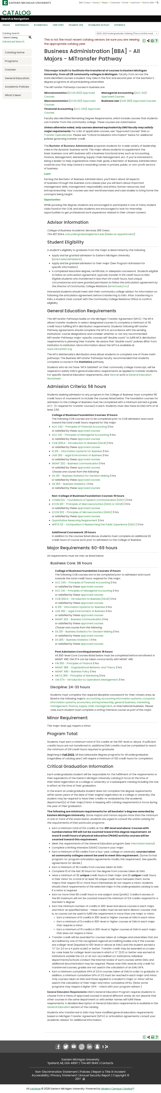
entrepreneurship (103, 702)
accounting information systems (121, 698)
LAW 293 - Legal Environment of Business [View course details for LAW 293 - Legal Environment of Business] (77, 455)
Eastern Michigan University (80, 1059)
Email (125, 2)
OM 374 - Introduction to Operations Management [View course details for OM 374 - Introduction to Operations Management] (86, 679)
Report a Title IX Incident (109, 1072)
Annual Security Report (94, 1075)
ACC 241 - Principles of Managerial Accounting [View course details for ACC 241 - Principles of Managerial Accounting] (80, 435)
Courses (10, 69)
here (113, 375)
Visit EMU (58, 25)
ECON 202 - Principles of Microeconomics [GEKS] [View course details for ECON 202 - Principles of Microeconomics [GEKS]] (82, 512)
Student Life (76, 25)
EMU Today (84, 2)
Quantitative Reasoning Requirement (74, 520)
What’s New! (13, 95)
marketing (143, 702)
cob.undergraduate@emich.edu (85, 234)
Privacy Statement (64, 1075)
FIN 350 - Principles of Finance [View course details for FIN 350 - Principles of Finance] (73, 663)
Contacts (106, 1063)
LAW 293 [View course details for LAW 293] (126, 101)
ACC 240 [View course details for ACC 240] (80, 109)
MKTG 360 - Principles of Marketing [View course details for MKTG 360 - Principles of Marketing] (77, 675)
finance (73, 706)
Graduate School (98, 25)
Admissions (22, 25)
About (6, 25)
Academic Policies (17, 87)
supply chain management (95, 706)
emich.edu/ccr (118, 286)
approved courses (89, 431)
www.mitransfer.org (59, 349)
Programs (11, 61)
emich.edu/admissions (66, 259)
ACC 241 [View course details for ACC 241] (140, 93)
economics (84, 702)
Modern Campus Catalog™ (117, 1088)
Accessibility (40, 1075)
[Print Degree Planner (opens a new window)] (144, 40)
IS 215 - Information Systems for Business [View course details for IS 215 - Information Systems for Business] (77, 451)
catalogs (35, 1088)
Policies (85, 1072)
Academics (41, 25)
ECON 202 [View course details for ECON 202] (74, 93)
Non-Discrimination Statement (56, 1072)
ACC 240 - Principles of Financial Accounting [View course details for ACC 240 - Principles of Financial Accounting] (79, 426)
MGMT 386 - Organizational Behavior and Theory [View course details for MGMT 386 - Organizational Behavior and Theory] (85, 667)
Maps (105, 2)
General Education (17, 78)
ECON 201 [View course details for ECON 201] (75, 101)
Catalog (16, 13)
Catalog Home (15, 52)
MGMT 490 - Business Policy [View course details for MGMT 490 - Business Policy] (72, 671)
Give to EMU (148, 2)
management (58, 706)
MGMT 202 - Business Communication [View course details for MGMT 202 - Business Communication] (75, 463)
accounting (93, 698)
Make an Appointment (120, 234)
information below (142, 843)
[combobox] (127, 33)
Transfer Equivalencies (58, 135)
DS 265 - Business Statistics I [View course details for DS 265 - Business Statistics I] (69, 484)
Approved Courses (113, 96)
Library (96, 2)
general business (125, 702)
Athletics (119, 25)
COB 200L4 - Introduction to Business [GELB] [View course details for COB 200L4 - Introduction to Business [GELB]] (79, 443)
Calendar (115, 2)
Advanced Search (13, 41)
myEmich (135, 2)
